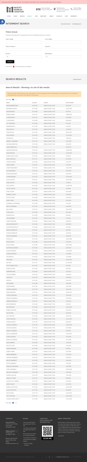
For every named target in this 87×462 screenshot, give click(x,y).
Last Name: (48, 39)
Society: (48, 46)
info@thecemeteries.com (12, 443)
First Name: (9, 39)
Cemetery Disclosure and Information (46, 420)
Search (10, 61)
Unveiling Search (76, 24)
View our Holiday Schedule (28, 444)
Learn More (61, 435)
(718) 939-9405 (77, 9)
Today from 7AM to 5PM (46, 9)
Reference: (48, 53)
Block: (8, 53)
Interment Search (65, 24)
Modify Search (77, 79)
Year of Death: (11, 46)
